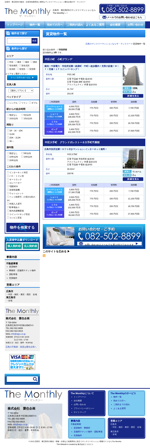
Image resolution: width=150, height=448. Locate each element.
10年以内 (12, 157)
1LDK (11, 135)
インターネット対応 (17, 173)
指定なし (12, 116)
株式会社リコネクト (85, 445)
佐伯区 (11, 70)
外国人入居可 (14, 204)
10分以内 (12, 119)
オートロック (14, 180)
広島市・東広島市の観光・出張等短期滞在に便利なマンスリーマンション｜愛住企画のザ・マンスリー (45, 2)
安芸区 (21, 70)
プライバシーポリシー (84, 409)
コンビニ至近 (14, 218)
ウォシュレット (15, 194)
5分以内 (26, 116)
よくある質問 (119, 409)
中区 (10, 63)
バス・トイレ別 (15, 177)
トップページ (15, 25)
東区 (18, 63)
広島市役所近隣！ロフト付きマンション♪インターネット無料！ (75, 150)
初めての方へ (55, 25)
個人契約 (12, 246)
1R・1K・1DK (15, 131)
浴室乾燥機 (13, 190)
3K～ (10, 142)
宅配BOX (12, 187)
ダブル (33, 103)
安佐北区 (24, 66)
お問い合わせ (135, 25)
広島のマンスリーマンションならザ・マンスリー (108, 44)
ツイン (23, 103)
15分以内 (26, 119)
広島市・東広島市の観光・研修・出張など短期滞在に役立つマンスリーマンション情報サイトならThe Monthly (78, 442)
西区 (34, 63)
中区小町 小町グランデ (58, 60)
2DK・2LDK (14, 138)
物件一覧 (35, 25)
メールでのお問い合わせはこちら (124, 17)
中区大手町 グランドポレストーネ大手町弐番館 (72, 143)
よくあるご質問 (95, 25)
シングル (12, 103)
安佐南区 (12, 66)
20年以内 (12, 161)
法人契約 (29, 246)
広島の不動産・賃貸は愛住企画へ (21, 347)
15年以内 (26, 157)
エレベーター (14, 183)
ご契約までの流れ (121, 405)
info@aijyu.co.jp (18, 334)
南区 (26, 63)
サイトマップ (80, 413)
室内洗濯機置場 (15, 211)
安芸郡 (31, 70)
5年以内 (26, 154)
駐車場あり (13, 208)
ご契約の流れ (75, 25)
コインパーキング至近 (18, 215)
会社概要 (115, 25)
